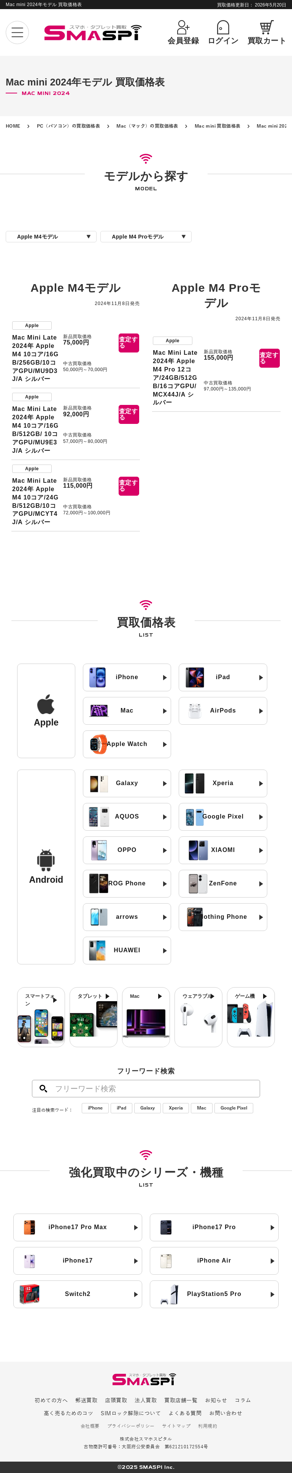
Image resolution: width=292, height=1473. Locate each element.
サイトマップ (176, 1426)
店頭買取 (116, 1400)
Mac (201, 1108)
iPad (121, 1108)
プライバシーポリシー (131, 1426)
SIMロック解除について (131, 1413)
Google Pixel (234, 1108)
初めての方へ (51, 1400)
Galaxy (147, 1108)
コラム (243, 1400)
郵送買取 (86, 1400)
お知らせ (216, 1400)
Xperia (176, 1108)
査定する (128, 342)
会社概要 (90, 1426)
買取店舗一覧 (180, 1400)
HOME (13, 126)
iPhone (95, 1108)
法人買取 (146, 1400)
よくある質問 (185, 1413)
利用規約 (207, 1426)
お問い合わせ (225, 1413)
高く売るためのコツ (69, 1413)
